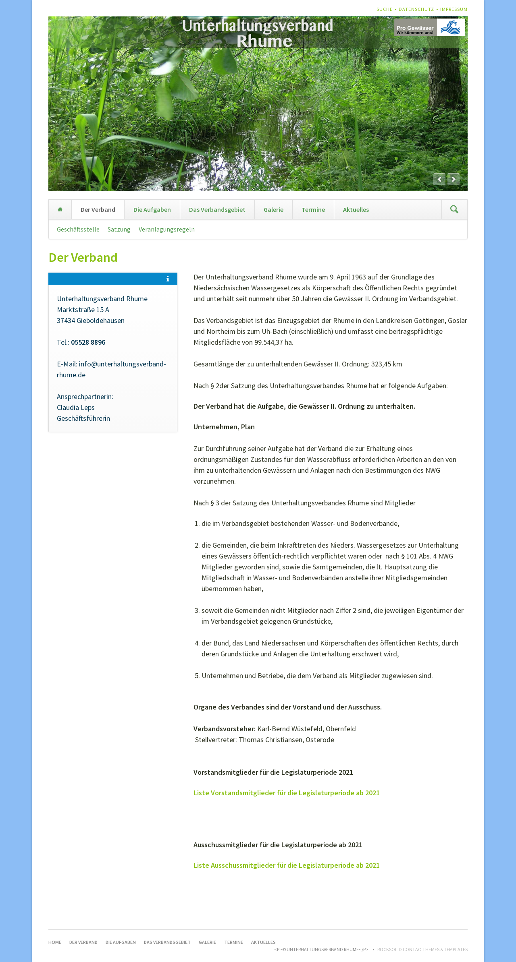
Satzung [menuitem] (119, 229)
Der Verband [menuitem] (98, 209)
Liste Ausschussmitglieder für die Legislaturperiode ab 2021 (287, 865)
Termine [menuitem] (313, 209)
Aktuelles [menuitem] (356, 209)
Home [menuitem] (60, 209)
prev (439, 179)
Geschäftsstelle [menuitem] (78, 229)
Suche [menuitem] (385, 9)
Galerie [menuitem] (273, 209)
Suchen (454, 209)
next (453, 179)
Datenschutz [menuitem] (416, 9)
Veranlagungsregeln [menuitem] (167, 229)
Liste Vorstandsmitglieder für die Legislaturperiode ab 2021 (287, 792)
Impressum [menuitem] (454, 9)
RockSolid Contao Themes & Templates (422, 949)
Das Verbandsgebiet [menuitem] (217, 209)
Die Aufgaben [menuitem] (152, 209)
